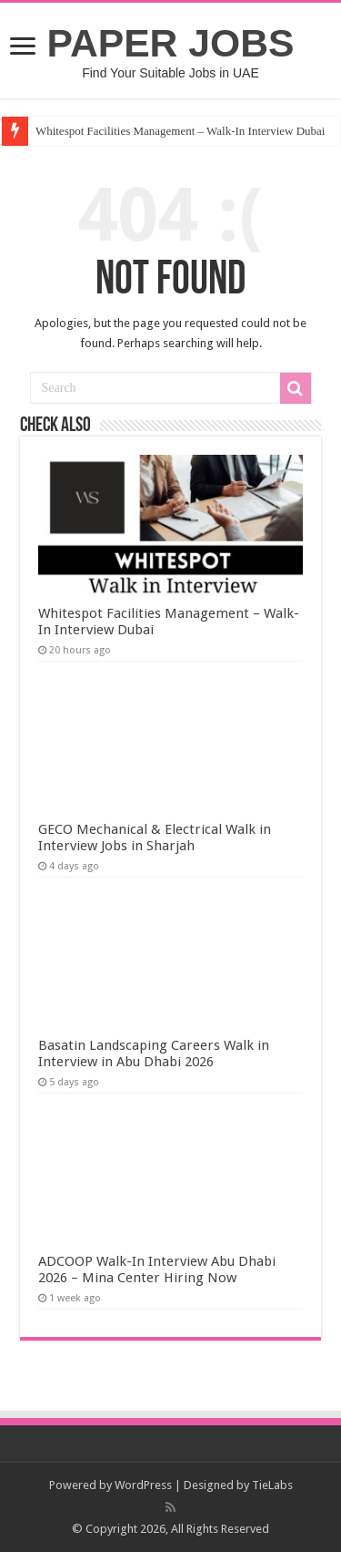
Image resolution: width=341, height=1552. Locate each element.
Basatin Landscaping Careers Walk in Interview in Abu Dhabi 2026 (153, 1053)
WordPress (143, 1485)
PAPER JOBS (171, 43)
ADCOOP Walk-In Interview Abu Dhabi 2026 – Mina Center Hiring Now (157, 1269)
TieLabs (272, 1485)
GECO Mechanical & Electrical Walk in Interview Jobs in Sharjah (154, 837)
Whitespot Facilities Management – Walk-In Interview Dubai (180, 131)
